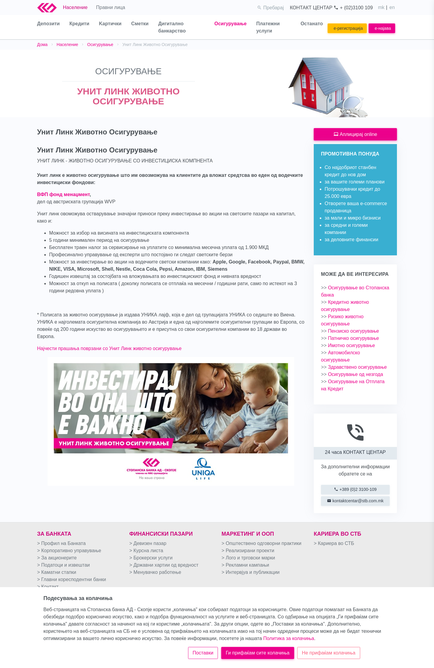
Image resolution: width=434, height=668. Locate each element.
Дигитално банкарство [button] (172, 27)
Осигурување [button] (230, 23)
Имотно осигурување (348, 345)
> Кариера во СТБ (334, 543)
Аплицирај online (355, 134)
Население (75, 7)
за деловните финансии (351, 239)
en (392, 7)
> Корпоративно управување (69, 550)
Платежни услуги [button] (268, 27)
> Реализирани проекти (248, 550)
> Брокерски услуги (150, 557)
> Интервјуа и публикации (251, 572)
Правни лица (110, 7)
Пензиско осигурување (350, 331)
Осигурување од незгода (352, 374)
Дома (42, 44)
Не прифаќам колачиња (329, 652)
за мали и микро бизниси (353, 217)
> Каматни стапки (56, 572)
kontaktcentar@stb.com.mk (355, 500)
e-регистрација (348, 28)
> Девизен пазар (147, 543)
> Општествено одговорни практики (261, 543)
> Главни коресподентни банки (71, 579)
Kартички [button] (110, 23)
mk (381, 7)
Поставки (203, 652)
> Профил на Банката (61, 543)
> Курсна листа (146, 550)
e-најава (383, 28)
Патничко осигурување (350, 338)
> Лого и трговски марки (248, 557)
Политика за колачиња (288, 638)
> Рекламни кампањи (245, 565)
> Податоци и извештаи (63, 565)
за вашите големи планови (355, 181)
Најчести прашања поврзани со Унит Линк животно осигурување (109, 348)
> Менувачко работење (155, 572)
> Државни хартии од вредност (163, 565)
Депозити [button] (48, 23)
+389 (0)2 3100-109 (355, 489)
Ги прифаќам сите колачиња (257, 652)
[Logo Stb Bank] (50, 7)
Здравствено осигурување (354, 367)
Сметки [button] (140, 23)
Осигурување (100, 44)
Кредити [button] (79, 23)
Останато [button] (311, 23)
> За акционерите (57, 557)
